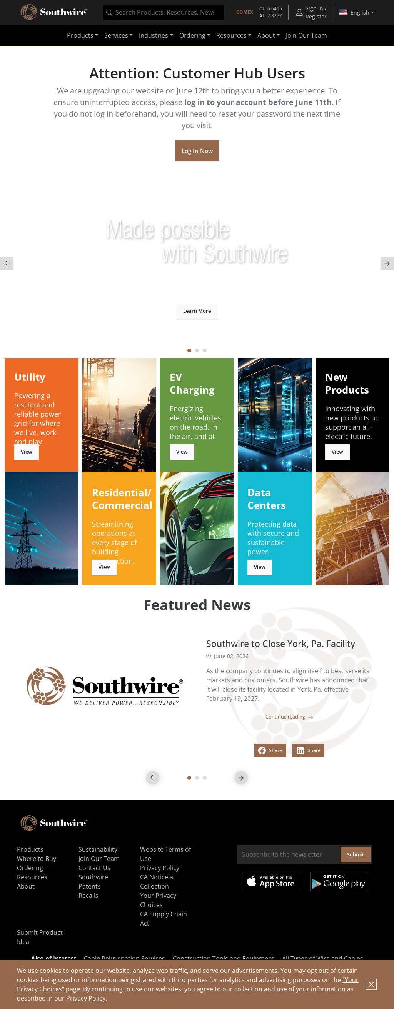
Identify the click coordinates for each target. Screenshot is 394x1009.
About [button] (266, 35)
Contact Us (94, 868)
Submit (355, 854)
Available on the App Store (270, 881)
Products (30, 849)
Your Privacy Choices (158, 900)
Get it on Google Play (338, 881)
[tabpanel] (197, 263)
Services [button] (116, 35)
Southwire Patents (93, 882)
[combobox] (163, 12)
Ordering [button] (192, 35)
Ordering (30, 868)
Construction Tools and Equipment (223, 958)
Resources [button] (231, 35)
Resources (32, 877)
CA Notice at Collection (157, 882)
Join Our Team (306, 35)
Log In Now (197, 151)
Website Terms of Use (165, 854)
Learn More (197, 310)
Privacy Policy (85, 998)
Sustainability (97, 849)
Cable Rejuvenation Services (124, 958)
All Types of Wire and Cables (322, 958)
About (26, 886)
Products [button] (80, 35)
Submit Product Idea (40, 937)
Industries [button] (153, 35)
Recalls (88, 895)
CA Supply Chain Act (163, 918)
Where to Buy (36, 858)
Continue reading (289, 716)
